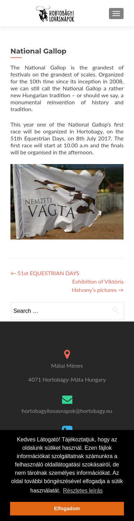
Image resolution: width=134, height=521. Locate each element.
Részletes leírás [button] (83, 491)
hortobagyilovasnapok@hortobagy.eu (67, 410)
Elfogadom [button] (67, 508)
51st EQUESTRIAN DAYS (44, 273)
